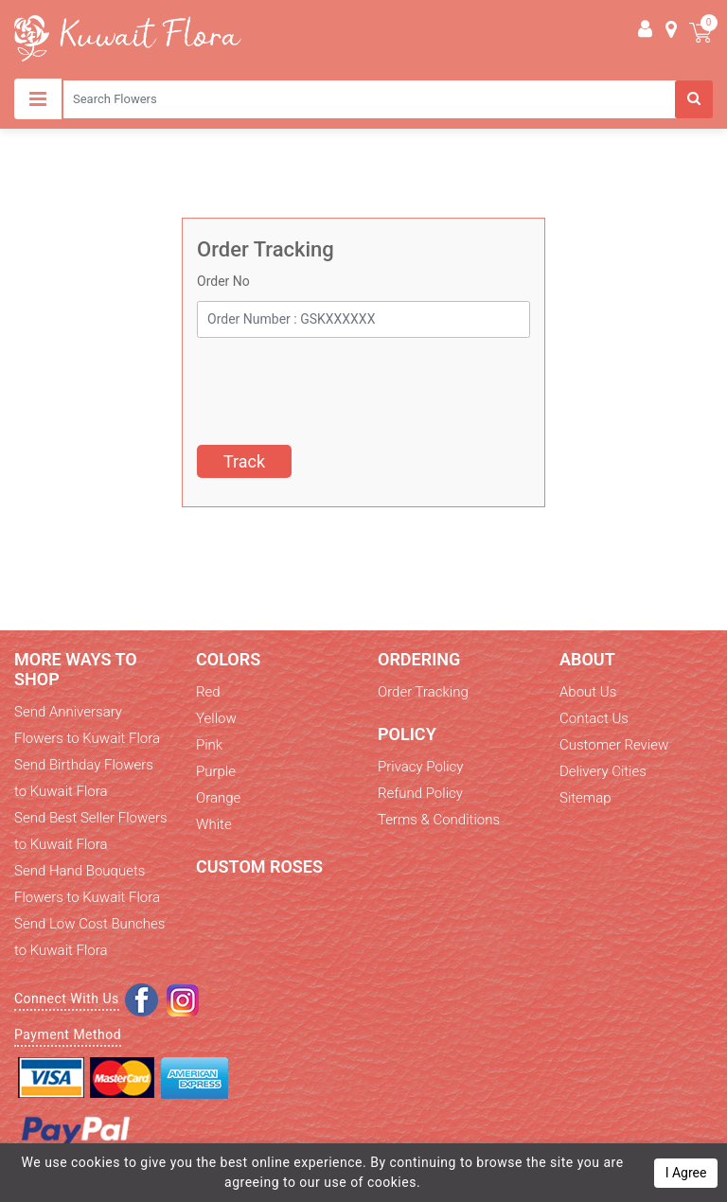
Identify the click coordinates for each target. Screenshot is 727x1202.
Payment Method (67, 1034)
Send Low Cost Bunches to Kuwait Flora (89, 937)
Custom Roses (259, 866)
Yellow (216, 718)
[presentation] (341, 384)
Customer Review (613, 744)
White (214, 824)
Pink (209, 744)
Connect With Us (66, 998)
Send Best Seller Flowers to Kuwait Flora (91, 831)
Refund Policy (420, 793)
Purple (216, 771)
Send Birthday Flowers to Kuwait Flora (83, 778)
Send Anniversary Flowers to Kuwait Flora (87, 725)
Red (208, 691)
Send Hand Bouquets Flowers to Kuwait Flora (87, 884)
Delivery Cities (603, 771)
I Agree (686, 1172)
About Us (587, 691)
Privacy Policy (420, 766)
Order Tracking (423, 691)
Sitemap (585, 797)
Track (244, 461)
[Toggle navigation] (38, 99)
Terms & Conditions (439, 819)
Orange (218, 797)
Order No (223, 281)
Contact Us (594, 718)
